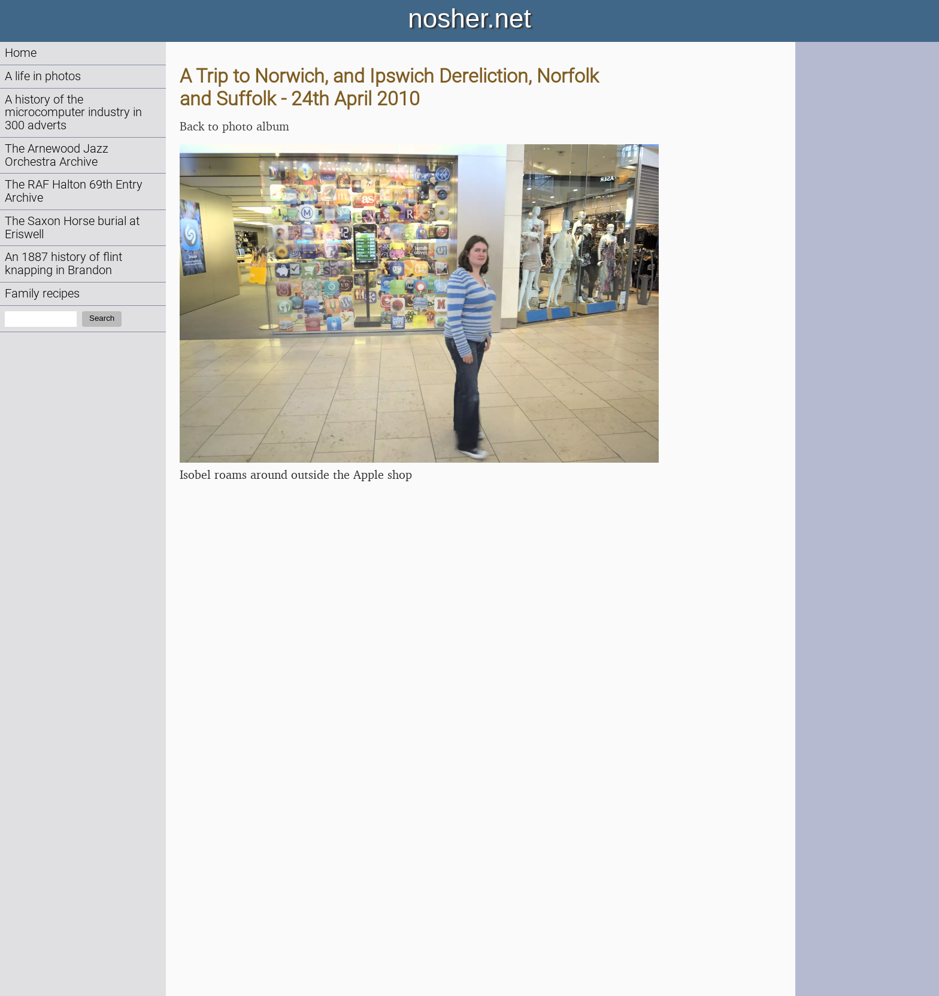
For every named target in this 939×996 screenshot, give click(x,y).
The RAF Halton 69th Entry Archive (74, 191)
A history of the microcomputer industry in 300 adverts (73, 113)
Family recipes (42, 293)
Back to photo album (234, 126)
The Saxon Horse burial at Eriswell (72, 227)
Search (101, 318)
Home (21, 53)
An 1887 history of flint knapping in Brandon (63, 263)
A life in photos (43, 76)
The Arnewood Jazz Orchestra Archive (56, 155)
